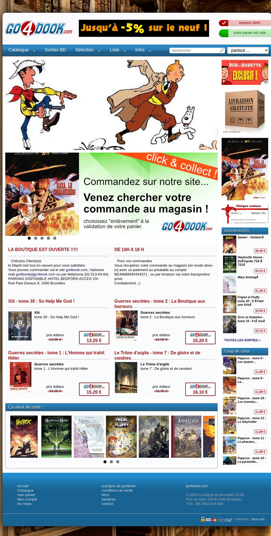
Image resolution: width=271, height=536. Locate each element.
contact (107, 504)
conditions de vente (117, 490)
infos (141, 50)
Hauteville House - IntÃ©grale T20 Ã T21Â (245, 264)
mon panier (26, 495)
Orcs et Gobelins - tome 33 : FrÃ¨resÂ (245, 324)
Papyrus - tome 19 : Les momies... (245, 405)
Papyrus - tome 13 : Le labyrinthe (245, 425)
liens (105, 495)
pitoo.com (258, 519)
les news (24, 504)
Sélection (86, 50)
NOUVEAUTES (236, 231)
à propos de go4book (119, 486)
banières (109, 499)
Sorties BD (55, 49)
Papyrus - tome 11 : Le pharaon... (245, 445)
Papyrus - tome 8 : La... (245, 385)
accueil (23, 486)
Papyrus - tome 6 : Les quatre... (245, 365)
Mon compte (27, 499)
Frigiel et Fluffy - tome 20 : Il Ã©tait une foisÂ (245, 304)
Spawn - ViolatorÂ (245, 244)
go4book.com (77, 270)
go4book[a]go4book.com (35, 274)
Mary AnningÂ (245, 284)
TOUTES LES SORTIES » (242, 340)
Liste (116, 50)
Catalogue (20, 50)
